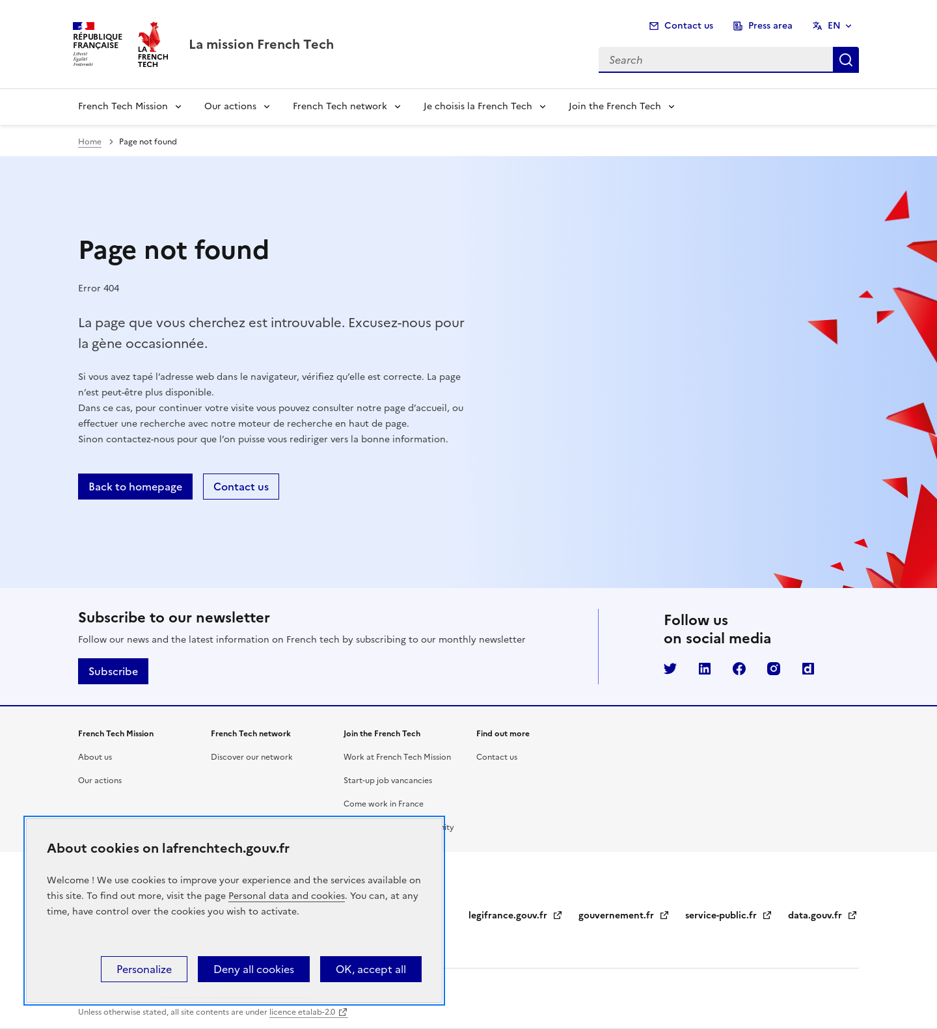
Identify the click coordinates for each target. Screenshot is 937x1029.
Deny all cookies (253, 969)
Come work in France (384, 804)
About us (95, 757)
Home (90, 142)
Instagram (774, 669)
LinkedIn (705, 669)
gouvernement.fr (624, 915)
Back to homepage (135, 486)
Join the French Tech (615, 106)
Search (846, 60)
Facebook (739, 669)
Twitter (670, 669)
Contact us (688, 26)
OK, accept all (371, 969)
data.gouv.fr (823, 915)
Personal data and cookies (286, 896)
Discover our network (252, 757)
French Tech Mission (123, 106)
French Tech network (340, 106)
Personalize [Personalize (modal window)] (144, 969)
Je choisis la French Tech (478, 106)
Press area (770, 26)
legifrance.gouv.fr (515, 915)
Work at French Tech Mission (397, 757)
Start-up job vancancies (388, 780)
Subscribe (113, 671)
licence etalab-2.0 (302, 1012)
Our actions (230, 106)
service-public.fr (728, 915)
